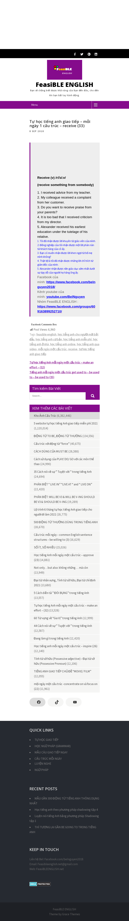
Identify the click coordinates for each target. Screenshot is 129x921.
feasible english (46, 334)
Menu (34, 105)
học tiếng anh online (63, 344)
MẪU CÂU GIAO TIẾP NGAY (51, 752)
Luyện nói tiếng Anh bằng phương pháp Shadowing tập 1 (64, 818)
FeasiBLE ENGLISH (64, 84)
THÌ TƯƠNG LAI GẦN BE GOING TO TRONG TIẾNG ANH (62, 829)
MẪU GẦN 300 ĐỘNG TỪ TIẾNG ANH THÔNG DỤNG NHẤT (64, 801)
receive (72, 349)
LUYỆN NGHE (43, 764)
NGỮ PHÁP (41, 770)
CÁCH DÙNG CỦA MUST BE (51, 451)
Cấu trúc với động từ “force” (52, 444)
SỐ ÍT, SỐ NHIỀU (44, 547)
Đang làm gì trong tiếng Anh (51, 638)
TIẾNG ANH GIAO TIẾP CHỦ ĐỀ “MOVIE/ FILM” (62, 671)
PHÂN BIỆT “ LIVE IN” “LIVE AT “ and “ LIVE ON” (63, 484)
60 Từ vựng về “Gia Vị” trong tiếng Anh (58, 618)
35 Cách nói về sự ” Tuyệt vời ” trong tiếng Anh (63, 472)
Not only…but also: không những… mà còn (61, 568)
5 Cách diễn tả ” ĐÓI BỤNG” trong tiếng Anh (61, 593)
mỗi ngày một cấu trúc (52, 349)
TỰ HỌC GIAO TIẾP (46, 740)
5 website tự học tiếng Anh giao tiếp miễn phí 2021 (66, 423)
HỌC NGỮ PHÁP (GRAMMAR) (53, 746)
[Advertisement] (64, 24)
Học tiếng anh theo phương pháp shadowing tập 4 (66, 810)
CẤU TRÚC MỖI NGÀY (48, 759)
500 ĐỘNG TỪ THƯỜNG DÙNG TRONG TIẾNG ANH (66, 522)
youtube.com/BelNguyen (65, 297)
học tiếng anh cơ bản (49, 339)
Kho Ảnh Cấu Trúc (45, 416)
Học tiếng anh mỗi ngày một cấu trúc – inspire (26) (65, 646)
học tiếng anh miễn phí (77, 339)
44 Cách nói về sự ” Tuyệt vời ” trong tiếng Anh (63, 626)
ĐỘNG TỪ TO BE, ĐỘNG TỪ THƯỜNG (58, 436)
